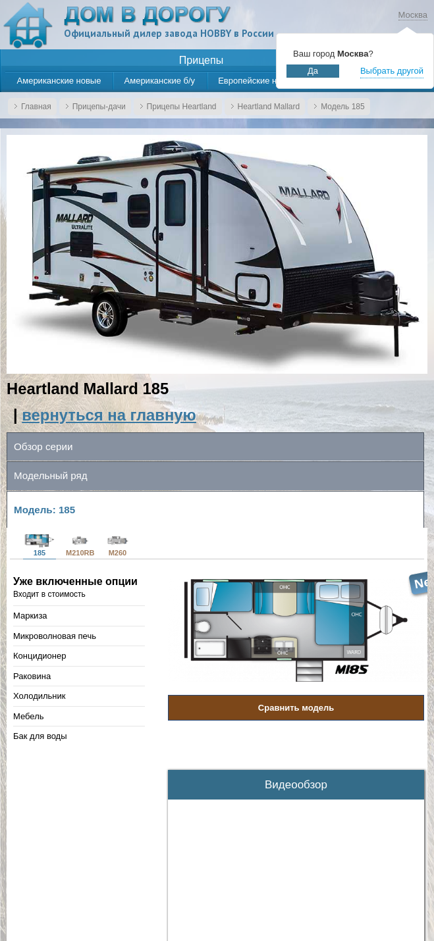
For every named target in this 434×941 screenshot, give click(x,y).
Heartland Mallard (269, 106)
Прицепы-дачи (99, 106)
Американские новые (59, 81)
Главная (36, 106)
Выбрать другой (391, 71)
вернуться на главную (109, 415)
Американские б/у (160, 81)
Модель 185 (342, 106)
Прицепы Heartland (182, 106)
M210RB (80, 545)
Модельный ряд (51, 475)
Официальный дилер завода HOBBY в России (169, 33)
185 (39, 545)
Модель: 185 (44, 509)
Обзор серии (43, 446)
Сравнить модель (296, 708)
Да (313, 71)
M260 (117, 545)
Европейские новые (257, 81)
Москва (412, 15)
